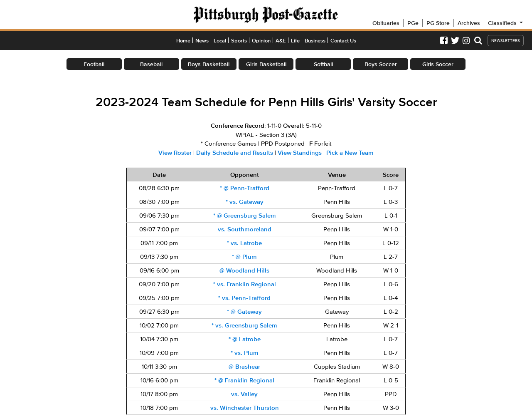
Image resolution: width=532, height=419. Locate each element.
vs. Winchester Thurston (244, 407)
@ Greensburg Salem (244, 215)
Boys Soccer (381, 64)
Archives (469, 23)
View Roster (175, 152)
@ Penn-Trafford (244, 188)
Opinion (261, 41)
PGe (413, 23)
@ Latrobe (245, 339)
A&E (281, 41)
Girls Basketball (266, 64)
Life (295, 41)
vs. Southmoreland (244, 229)
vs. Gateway (245, 201)
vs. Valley (244, 394)
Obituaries (385, 23)
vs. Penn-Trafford (244, 297)
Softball (323, 64)
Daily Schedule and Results (234, 152)
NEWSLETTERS (505, 40)
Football (94, 64)
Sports (239, 41)
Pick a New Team (350, 152)
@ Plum (244, 256)
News (202, 41)
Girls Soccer (437, 64)
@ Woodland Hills (244, 270)
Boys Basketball (208, 64)
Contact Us (343, 41)
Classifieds (506, 23)
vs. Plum (245, 352)
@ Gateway (244, 311)
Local (220, 41)
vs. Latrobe (244, 243)
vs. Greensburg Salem (244, 325)
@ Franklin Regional (244, 380)
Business (315, 41)
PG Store (438, 23)
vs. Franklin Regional (244, 284)
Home (183, 41)
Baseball (151, 64)
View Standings (300, 152)
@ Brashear (244, 366)
